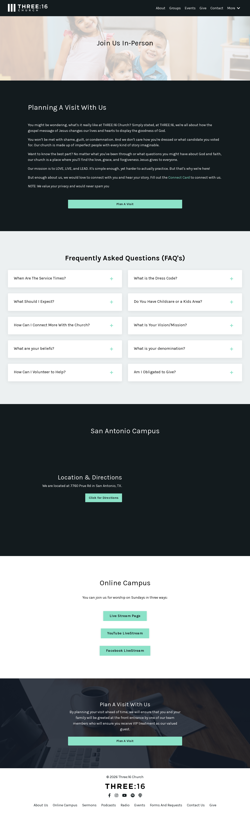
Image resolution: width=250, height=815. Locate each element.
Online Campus (65, 805)
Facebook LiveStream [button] (125, 650)
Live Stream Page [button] (125, 616)
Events (190, 8)
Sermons (89, 805)
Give (203, 8)
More (233, 8)
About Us (41, 805)
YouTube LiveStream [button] (125, 633)
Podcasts (108, 805)
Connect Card (179, 177)
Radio (125, 805)
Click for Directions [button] (103, 498)
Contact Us (196, 805)
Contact (216, 8)
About (160, 8)
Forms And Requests (166, 805)
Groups (175, 8)
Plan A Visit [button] (125, 204)
